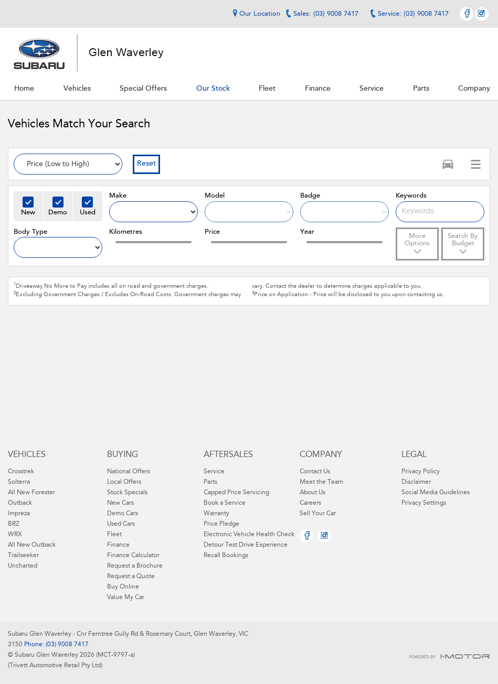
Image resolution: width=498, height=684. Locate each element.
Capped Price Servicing (236, 493)
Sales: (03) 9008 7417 (325, 13)
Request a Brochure (135, 566)
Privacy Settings (423, 503)
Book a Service (225, 503)
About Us (312, 493)
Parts (210, 482)
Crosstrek (21, 472)
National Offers (128, 472)
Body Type (30, 232)
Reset (146, 164)
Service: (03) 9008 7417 (413, 13)
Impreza (19, 514)
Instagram (482, 13)
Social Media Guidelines (435, 493)
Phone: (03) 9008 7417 (56, 645)
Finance (118, 545)
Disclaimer (416, 482)
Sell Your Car (318, 514)
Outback (20, 503)
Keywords (411, 195)
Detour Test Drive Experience (246, 545)
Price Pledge (221, 524)
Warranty (216, 514)
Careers (310, 503)
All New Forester (31, 493)
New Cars (120, 503)
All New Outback (32, 545)
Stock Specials (127, 493)
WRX (15, 534)
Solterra (19, 482)
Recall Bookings (226, 555)
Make (117, 195)
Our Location (255, 13)
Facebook (466, 13)
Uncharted (22, 566)
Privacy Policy (420, 472)
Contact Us (315, 472)
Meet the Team (321, 482)
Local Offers (124, 482)
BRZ (13, 524)
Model (215, 195)
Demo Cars (122, 514)
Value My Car (125, 597)
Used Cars (121, 524)
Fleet (114, 534)
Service (214, 472)
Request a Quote (131, 576)
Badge (310, 195)
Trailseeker (23, 555)
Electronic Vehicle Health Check (249, 534)
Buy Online (123, 587)
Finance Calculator (133, 555)
